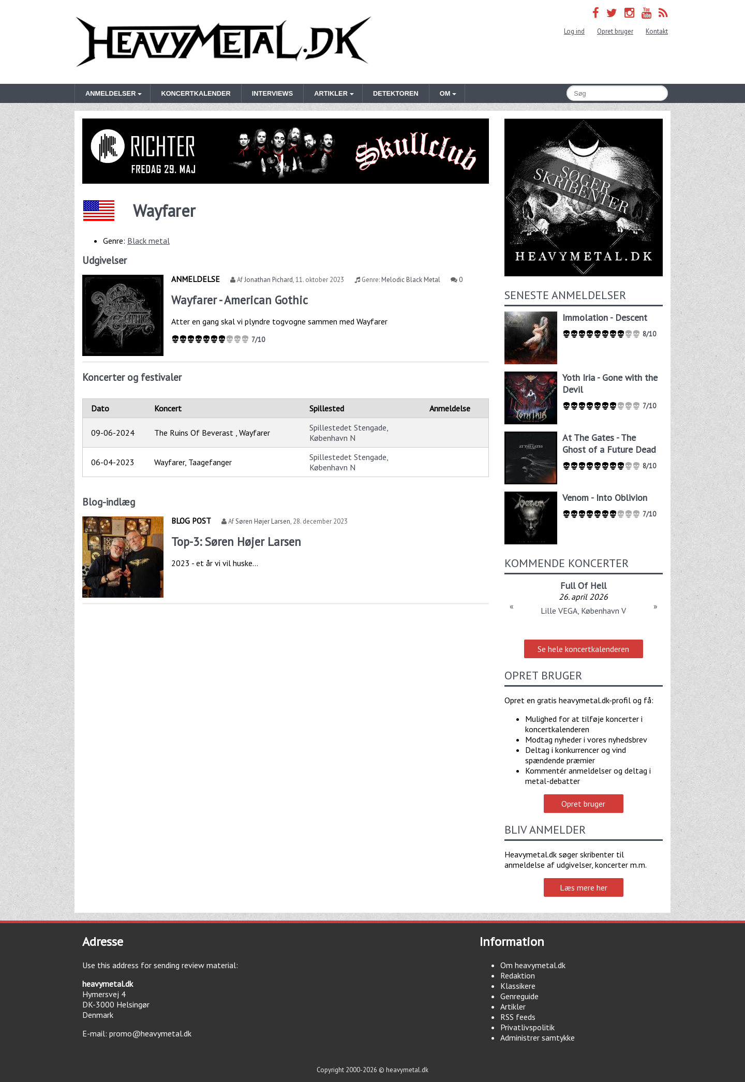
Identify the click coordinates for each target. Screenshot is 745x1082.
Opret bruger (615, 31)
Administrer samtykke (537, 1037)
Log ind (574, 31)
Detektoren (396, 93)
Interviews (272, 93)
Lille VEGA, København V (583, 610)
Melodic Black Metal (410, 279)
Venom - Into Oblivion (604, 497)
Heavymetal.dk (223, 42)
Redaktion (517, 975)
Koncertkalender (195, 93)
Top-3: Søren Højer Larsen (236, 541)
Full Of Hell (583, 585)
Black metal (148, 240)
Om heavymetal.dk (532, 965)
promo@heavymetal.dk (150, 1033)
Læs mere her (583, 887)
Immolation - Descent (604, 317)
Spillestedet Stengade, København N (348, 432)
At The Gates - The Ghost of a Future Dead (609, 443)
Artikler (513, 1006)
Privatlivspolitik (527, 1027)
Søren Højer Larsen (262, 521)
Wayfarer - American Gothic (239, 299)
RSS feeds (517, 1017)
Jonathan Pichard (268, 279)
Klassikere (517, 986)
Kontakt (657, 31)
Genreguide (519, 996)
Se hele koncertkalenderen (583, 649)
